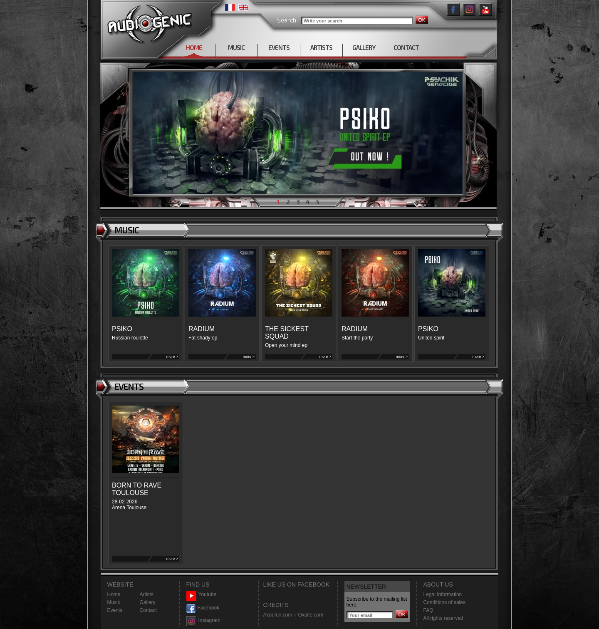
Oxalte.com (310, 615)
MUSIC (236, 47)
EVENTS (279, 47)
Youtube (201, 595)
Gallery (148, 602)
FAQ (428, 610)
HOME (194, 47)
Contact (148, 610)
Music (113, 602)
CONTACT (406, 47)
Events (115, 610)
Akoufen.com (277, 615)
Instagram (203, 620)
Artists (146, 594)
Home (114, 594)
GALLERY (363, 47)
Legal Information (442, 594)
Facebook (203, 608)
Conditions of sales (444, 602)
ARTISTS (321, 47)
